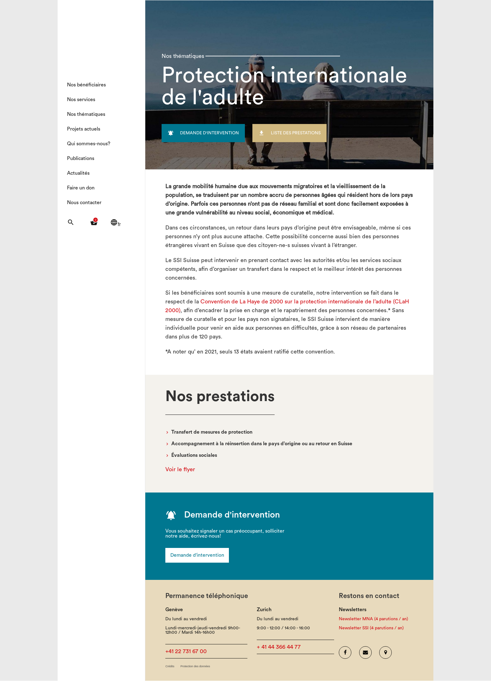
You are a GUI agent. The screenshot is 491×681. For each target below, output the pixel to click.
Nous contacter (84, 202)
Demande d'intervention (197, 555)
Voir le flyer (180, 469)
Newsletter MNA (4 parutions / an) (373, 619)
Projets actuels (83, 129)
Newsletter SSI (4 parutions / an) (371, 628)
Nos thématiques (86, 114)
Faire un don (81, 187)
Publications (80, 158)
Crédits (169, 666)
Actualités (78, 173)
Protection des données (195, 666)
